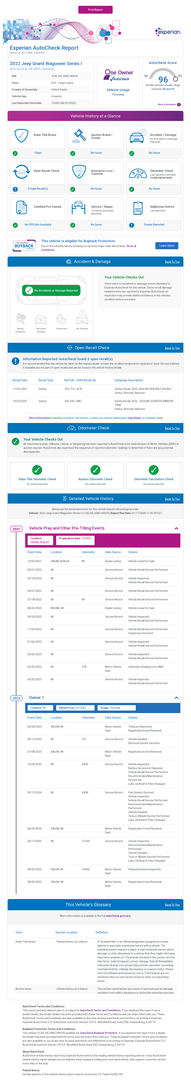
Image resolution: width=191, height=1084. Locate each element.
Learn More (166, 245)
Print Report (95, 9)
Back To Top (172, 261)
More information (40, 417)
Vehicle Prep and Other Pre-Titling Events (67, 528)
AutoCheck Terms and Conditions (100, 1010)
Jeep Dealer (134, 417)
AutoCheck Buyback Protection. (99, 1032)
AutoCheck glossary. (118, 915)
